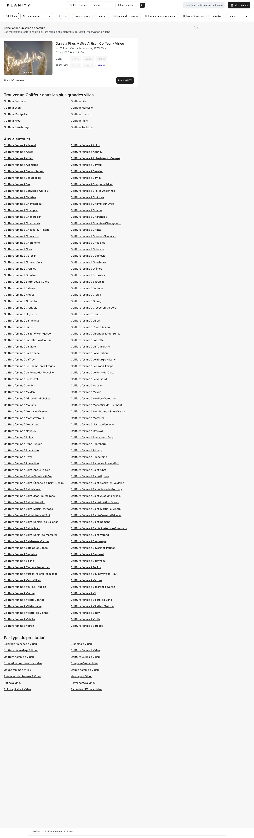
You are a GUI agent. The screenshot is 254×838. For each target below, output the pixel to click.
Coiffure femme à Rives (18, 457)
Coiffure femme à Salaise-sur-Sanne (26, 541)
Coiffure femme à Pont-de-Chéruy (92, 437)
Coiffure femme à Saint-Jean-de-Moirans (29, 495)
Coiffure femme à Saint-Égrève (90, 476)
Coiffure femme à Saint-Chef (88, 470)
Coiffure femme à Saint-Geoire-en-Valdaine (97, 482)
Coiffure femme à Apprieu (87, 151)
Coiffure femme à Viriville (19, 619)
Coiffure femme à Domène (20, 275)
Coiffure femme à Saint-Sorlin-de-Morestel (30, 534)
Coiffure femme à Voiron (19, 625)
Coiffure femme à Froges (19, 294)
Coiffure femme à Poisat (19, 437)
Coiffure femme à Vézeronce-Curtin (93, 586)
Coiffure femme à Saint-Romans (90, 521)
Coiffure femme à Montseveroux (24, 418)
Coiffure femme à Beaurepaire (22, 177)
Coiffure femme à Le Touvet (21, 379)
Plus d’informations (14, 80)
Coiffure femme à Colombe (87, 249)
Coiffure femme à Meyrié (86, 392)
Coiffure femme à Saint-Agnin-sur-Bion (95, 463)
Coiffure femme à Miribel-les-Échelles (27, 398)
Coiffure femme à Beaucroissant (24, 171)
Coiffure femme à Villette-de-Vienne (26, 612)
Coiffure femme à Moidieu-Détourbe (93, 398)
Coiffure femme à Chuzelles (88, 242)
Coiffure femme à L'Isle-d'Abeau (90, 327)
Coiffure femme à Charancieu (89, 216)
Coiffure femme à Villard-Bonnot (24, 599)
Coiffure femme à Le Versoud (89, 379)
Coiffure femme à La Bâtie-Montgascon (28, 333)
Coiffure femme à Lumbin (19, 385)
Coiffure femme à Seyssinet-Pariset (93, 547)
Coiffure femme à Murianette (21, 424)
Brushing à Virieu (81, 644)
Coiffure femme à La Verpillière (90, 353)
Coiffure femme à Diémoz (86, 268)
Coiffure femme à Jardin (86, 320)
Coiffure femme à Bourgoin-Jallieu (92, 184)
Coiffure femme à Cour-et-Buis (23, 262)
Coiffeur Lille (79, 101)
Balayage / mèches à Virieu (20, 644)
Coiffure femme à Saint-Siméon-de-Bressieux (99, 528)
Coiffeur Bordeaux (15, 101)
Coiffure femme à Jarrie (18, 327)
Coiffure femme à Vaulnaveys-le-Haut (94, 573)
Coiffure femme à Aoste (18, 151)
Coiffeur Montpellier (16, 114)
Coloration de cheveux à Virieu (23, 663)
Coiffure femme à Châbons (87, 197)
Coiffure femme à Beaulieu (87, 171)
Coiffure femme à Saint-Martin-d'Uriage (28, 508)
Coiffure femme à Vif (83, 593)
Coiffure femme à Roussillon (21, 463)
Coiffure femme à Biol (17, 184)
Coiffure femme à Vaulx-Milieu (22, 580)
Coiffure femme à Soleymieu (88, 560)
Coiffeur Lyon (12, 107)
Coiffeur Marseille (82, 107)
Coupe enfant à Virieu (84, 663)
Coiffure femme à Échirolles (88, 275)
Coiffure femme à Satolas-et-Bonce (26, 547)
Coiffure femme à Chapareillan (22, 216)
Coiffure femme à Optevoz (87, 431)
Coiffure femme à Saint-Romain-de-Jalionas (31, 521)
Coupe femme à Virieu (17, 669)
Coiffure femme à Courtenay (88, 262)
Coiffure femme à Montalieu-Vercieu (26, 411)
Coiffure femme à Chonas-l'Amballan (93, 236)
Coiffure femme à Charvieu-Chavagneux (96, 223)
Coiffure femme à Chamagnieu (23, 203)
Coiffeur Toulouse (82, 127)
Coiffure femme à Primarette (21, 450)
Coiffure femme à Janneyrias (22, 320)
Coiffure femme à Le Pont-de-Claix (92, 372)
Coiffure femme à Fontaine (87, 288)
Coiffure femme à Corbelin (20, 255)
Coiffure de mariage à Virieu (21, 650)
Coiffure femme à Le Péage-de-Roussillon (29, 372)
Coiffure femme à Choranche (22, 242)
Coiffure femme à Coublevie (88, 255)
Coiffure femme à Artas (18, 158)
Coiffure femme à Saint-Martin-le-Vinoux (96, 508)
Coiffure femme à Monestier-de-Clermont (96, 405)
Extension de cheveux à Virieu (22, 676)
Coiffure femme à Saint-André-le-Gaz (27, 470)
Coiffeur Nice (12, 120)
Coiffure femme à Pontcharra (89, 444)
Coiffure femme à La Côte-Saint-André (28, 340)
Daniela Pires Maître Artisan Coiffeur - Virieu (90, 43)
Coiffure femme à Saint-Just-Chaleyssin (96, 495)
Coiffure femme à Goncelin (20, 301)
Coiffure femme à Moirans (20, 405)
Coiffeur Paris (79, 120)
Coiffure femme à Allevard (20, 145)
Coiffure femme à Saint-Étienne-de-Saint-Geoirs (34, 482)
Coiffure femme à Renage (86, 450)
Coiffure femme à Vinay (85, 612)
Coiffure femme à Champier (21, 210)
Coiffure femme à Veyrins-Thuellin (25, 586)
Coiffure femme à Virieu (85, 650)
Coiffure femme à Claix (18, 249)
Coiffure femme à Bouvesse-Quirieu (26, 190)
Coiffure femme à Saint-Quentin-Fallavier (96, 515)
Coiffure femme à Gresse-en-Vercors (93, 307)
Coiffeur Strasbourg (16, 127)
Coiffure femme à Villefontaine (22, 606)
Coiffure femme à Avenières (21, 164)
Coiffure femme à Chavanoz (21, 236)
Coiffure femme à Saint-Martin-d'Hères (95, 502)
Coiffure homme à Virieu (19, 656)
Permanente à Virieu (83, 682)
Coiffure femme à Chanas (86, 210)
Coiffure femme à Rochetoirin (89, 457)
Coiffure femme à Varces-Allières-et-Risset (30, 573)
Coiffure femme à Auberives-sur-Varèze (95, 158)
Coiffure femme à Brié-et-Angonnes (93, 190)
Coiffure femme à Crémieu (20, 268)
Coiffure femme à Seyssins (20, 554)
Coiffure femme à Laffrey (19, 359)
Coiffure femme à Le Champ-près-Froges (29, 366)
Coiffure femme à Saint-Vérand (90, 534)
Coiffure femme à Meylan (19, 392)
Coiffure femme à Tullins (86, 567)
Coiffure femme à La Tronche (22, 353)
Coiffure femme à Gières (86, 294)
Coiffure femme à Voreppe (87, 625)
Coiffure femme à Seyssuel (87, 554)
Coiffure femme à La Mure (20, 346)
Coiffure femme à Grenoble (20, 307)
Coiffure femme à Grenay (86, 301)
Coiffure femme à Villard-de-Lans (91, 599)
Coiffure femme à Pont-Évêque (23, 444)
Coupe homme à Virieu (85, 669)
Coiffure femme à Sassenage (88, 541)
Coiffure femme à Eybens (19, 288)
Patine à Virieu (13, 682)
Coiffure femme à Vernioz (86, 580)
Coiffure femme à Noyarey (20, 431)
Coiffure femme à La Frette (87, 340)
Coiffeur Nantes (81, 114)
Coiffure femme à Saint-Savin (22, 528)
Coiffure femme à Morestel (87, 418)
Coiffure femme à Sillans (19, 560)
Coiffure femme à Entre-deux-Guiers (26, 281)
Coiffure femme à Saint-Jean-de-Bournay (96, 489)
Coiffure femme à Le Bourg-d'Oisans (93, 359)
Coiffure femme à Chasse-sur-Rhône (26, 229)
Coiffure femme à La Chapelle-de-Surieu (96, 333)
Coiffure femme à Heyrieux (20, 314)
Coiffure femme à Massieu (87, 385)
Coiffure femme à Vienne (19, 593)
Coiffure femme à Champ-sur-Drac (92, 203)
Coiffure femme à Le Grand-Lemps (92, 366)
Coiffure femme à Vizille (85, 619)
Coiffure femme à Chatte (86, 229)
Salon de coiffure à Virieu (86, 689)
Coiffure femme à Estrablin (87, 281)
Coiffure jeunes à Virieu (85, 656)
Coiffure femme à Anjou (85, 145)
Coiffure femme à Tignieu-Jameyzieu (27, 567)
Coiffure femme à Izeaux (86, 314)
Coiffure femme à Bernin (86, 177)
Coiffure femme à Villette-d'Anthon (92, 606)
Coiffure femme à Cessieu (20, 197)
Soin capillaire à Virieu (17, 689)
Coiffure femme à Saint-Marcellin (24, 502)
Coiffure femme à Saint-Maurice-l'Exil (27, 515)
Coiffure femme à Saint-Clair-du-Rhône (28, 476)
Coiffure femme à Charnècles (22, 223)
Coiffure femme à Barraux (86, 164)
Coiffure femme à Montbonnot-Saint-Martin (98, 411)
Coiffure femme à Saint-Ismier (22, 489)
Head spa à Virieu (81, 676)
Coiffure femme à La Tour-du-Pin (91, 346)
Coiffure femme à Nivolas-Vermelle (92, 424)
